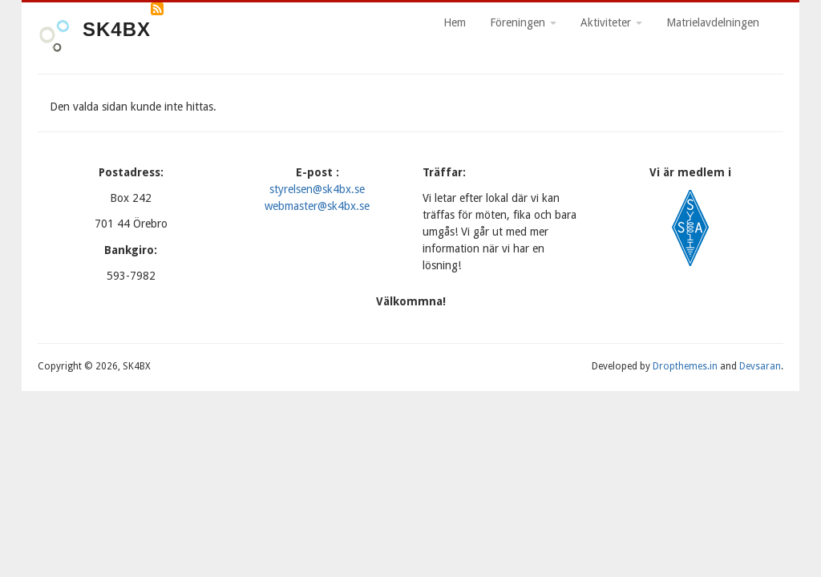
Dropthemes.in (685, 366)
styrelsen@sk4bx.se (317, 189)
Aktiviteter (611, 22)
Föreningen (523, 22)
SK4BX (117, 29)
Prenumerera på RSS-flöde (157, 8)
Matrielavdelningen (712, 22)
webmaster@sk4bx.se (317, 206)
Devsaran (760, 366)
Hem (454, 22)
